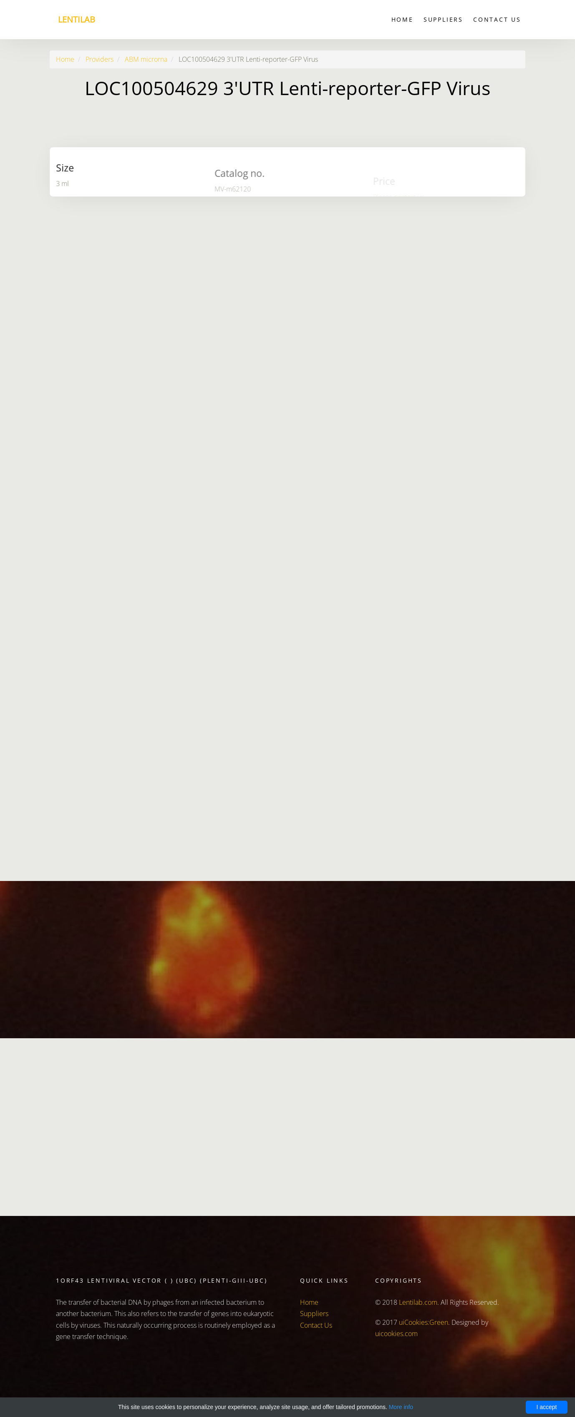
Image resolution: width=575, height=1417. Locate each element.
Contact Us (497, 19)
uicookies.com (396, 1333)
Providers (99, 59)
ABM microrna (146, 59)
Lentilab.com (418, 1302)
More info (401, 1407)
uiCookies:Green (423, 1322)
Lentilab (76, 19)
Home (402, 19)
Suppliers (443, 19)
